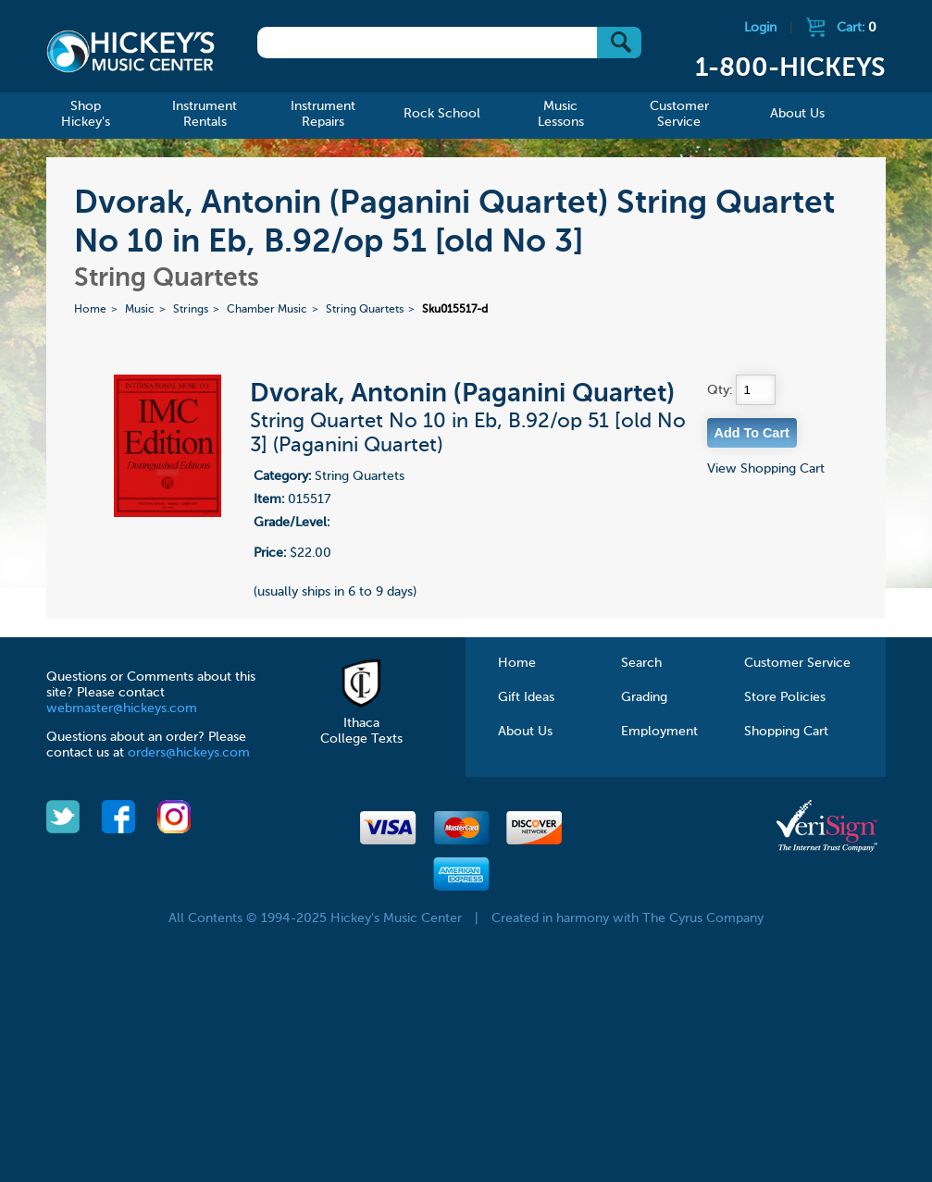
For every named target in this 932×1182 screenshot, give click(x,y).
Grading (644, 697)
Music (140, 309)
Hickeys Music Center (130, 51)
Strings (190, 309)
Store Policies (785, 697)
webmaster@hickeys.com (121, 708)
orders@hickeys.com (189, 752)
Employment (659, 731)
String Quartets (365, 309)
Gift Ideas (526, 697)
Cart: (856, 27)
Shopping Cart (786, 731)
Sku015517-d (455, 309)
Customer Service (797, 663)
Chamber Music (267, 309)
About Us (525, 731)
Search (641, 663)
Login (760, 27)
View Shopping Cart (766, 468)
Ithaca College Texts (361, 723)
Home (90, 309)
